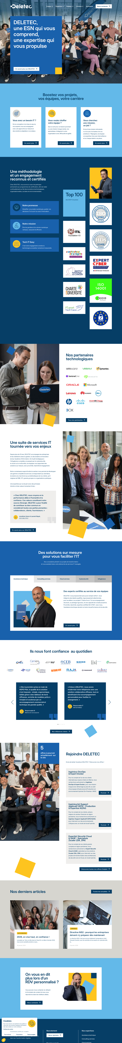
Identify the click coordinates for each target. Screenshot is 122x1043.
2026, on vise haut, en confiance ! (33, 942)
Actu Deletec (23, 938)
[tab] (22, 578)
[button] (12, 702)
